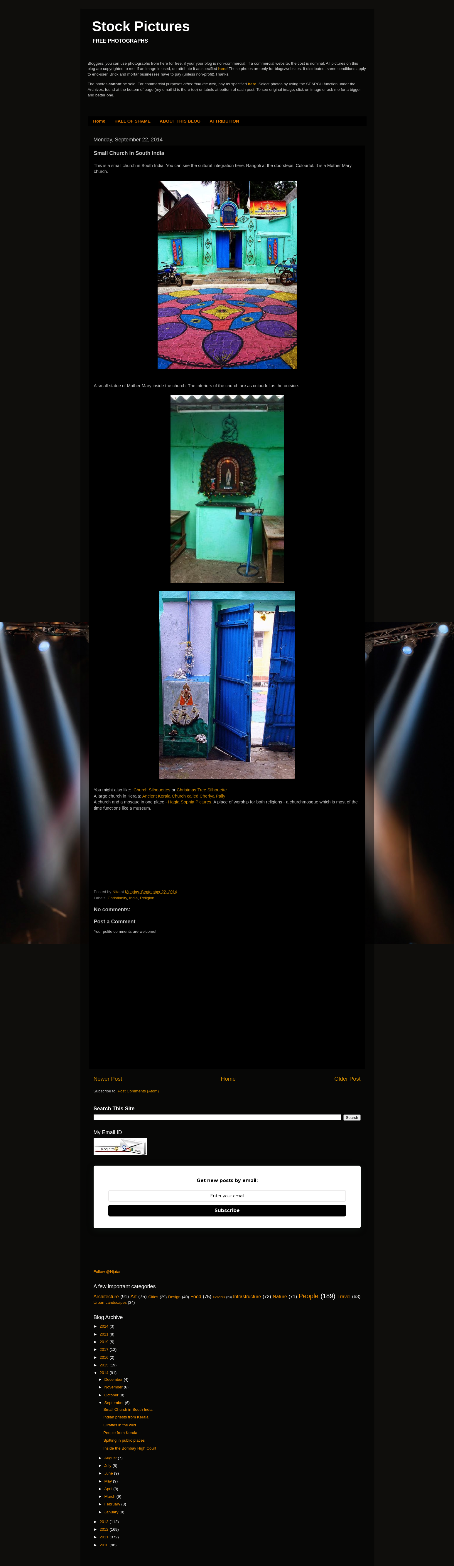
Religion (147, 898)
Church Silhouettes (152, 790)
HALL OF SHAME (132, 120)
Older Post (347, 1079)
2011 (104, 1537)
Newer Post (108, 1079)
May (108, 1481)
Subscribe (227, 1210)
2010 (104, 1545)
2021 (104, 1334)
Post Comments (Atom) (138, 1091)
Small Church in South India (127, 1409)
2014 (104, 1373)
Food (195, 1296)
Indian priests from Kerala (125, 1417)
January (112, 1512)
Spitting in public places (124, 1440)
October (112, 1395)
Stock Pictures (141, 26)
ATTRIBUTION (224, 120)
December (114, 1379)
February (112, 1504)
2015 (104, 1365)
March (110, 1496)
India (133, 898)
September (114, 1402)
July (108, 1465)
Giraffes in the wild (119, 1425)
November (114, 1387)
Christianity (117, 898)
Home (99, 120)
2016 (104, 1357)
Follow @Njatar (107, 1271)
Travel (343, 1296)
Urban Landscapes (110, 1302)
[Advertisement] (138, 848)
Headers (219, 1297)
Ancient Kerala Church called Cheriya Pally (183, 796)
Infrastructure (247, 1296)
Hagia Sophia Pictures (189, 802)
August (111, 1458)
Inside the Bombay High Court (129, 1448)
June (109, 1473)
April (109, 1489)
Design (174, 1297)
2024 (104, 1326)
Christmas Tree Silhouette (202, 790)
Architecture (106, 1296)
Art (134, 1296)
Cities (153, 1297)
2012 (104, 1529)
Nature (280, 1296)
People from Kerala (120, 1432)
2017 (104, 1349)
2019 (104, 1342)
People (308, 1296)
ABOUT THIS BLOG (180, 120)
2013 (104, 1522)
